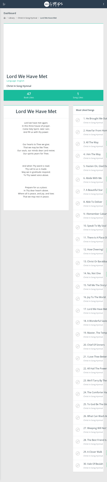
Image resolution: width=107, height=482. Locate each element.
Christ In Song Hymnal (27, 18)
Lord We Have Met (48, 18)
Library (12, 18)
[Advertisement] (53, 45)
